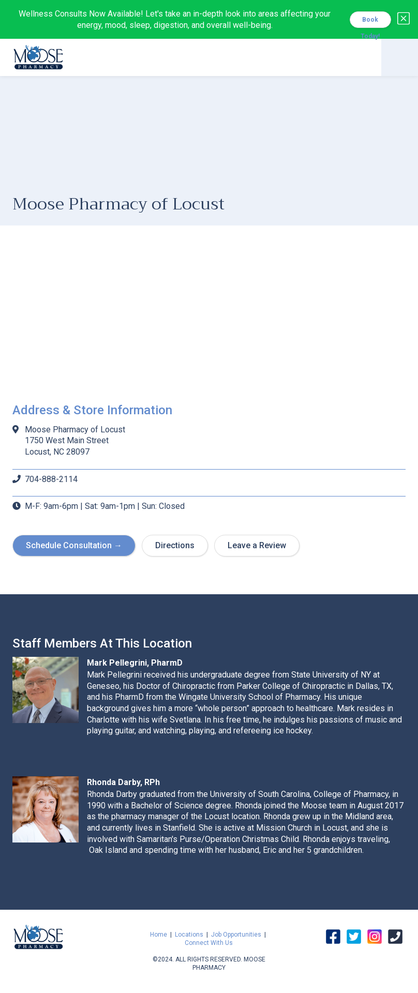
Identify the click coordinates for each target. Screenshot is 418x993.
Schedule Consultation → (74, 545)
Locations (189, 934)
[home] (38, 56)
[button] (399, 57)
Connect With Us (209, 942)
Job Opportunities (236, 934)
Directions (175, 545)
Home (158, 934)
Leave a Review (257, 545)
